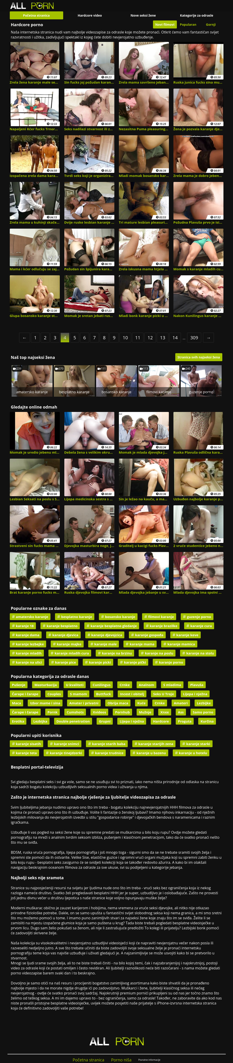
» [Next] (220, 379)
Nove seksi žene (143, 15)
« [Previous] (13, 379)
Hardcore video (90, 15)
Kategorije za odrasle (196, 15)
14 (175, 338)
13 (162, 338)
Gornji (211, 24)
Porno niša (121, 1060)
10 (125, 338)
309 (194, 338)
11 (137, 338)
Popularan (188, 24)
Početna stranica (36, 15)
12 (150, 338)
